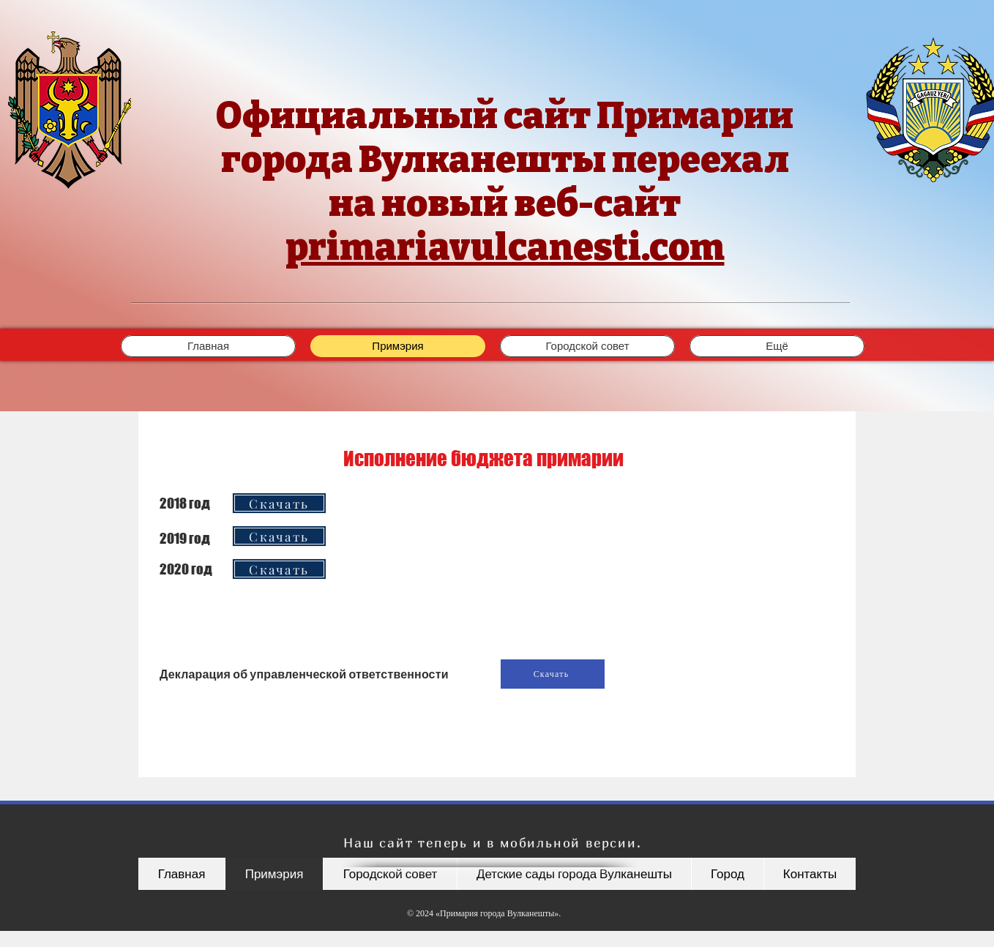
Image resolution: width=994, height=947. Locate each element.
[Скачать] (279, 503)
